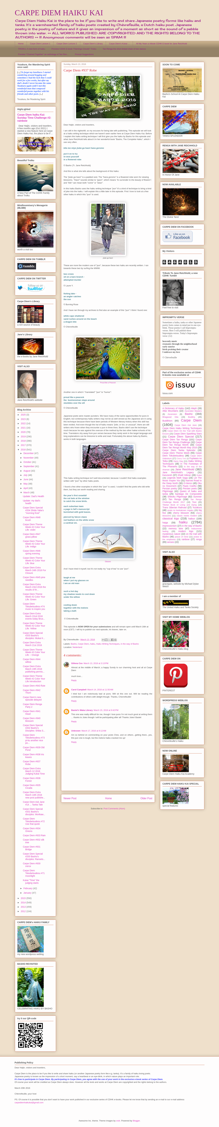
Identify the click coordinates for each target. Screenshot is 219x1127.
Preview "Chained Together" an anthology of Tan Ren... (43, 54)
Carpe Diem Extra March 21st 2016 (32, 643)
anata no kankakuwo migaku (180, 510)
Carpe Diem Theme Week (176, 453)
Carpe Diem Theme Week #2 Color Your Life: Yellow (34, 626)
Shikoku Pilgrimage (177, 496)
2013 (23, 907)
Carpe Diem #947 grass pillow (31, 535)
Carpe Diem (83, 644)
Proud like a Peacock (108, 383)
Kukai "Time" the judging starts (31, 881)
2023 (23, 419)
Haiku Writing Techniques (107, 644)
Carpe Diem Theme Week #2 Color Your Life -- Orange (34, 652)
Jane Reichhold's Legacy (178, 472)
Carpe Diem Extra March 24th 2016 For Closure (34, 570)
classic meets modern (187, 516)
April (26, 488)
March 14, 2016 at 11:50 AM (100, 689)
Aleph (194, 408)
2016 (23, 449)
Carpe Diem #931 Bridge (31, 848)
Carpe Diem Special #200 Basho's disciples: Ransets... (34, 856)
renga (199, 539)
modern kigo (185, 531)
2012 (23, 911)
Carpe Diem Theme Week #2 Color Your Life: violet (34, 527)
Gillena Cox (77, 663)
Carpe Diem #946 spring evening (31, 552)
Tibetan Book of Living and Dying (180, 505)
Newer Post (70, 798)
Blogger (136, 1121)
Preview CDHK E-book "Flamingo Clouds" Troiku (74, 49)
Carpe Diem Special (181, 436)
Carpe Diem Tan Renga (175, 439)
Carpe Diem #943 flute (34, 685)
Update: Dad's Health (33, 496)
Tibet (194, 502)
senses (170, 542)
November (28, 457)
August (27, 471)
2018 (23, 441)
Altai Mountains (170, 411)
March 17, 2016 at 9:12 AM (94, 731)
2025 (23, 414)
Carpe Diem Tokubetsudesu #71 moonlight (34, 873)
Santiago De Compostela (188, 494)
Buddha (191, 417)
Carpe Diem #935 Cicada (31, 786)
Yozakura (197, 507)
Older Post (146, 798)
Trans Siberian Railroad (175, 507)
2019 (23, 436)
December (28, 453)
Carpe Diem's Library (93, 43)
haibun (191, 518)
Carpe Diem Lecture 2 (67, 43)
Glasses (108, 561)
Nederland (77, 647)
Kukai (199, 475)
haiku (92, 644)
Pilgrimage (168, 491)
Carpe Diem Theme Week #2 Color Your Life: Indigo (34, 544)
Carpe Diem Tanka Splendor (179, 450)
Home (21, 43)
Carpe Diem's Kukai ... (119, 43)
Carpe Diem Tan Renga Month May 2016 (182, 446)
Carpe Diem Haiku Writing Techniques (182, 428)
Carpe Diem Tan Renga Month (182, 443)
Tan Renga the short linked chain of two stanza (124, 49)
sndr (118, 1121)
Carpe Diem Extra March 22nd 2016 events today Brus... (34, 616)
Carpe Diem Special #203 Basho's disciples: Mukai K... (34, 636)
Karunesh (167, 475)
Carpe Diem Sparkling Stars (188, 433)
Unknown (76, 731)
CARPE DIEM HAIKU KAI (59, 12)
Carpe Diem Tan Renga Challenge (182, 441)
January (27, 893)
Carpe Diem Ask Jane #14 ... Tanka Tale (33, 803)
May (25, 483)
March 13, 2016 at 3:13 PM (96, 663)
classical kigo (171, 518)
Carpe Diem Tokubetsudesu (182, 454)
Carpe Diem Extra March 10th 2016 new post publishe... (34, 795)
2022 (23, 423)
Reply (74, 680)
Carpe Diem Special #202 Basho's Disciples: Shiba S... (34, 728)
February (28, 888)
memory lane (176, 528)
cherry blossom (181, 513)
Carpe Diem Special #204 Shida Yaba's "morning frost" (33, 510)
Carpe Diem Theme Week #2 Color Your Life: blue (34, 561)
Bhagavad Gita (170, 417)
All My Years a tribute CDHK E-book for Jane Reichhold (161, 43)
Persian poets (190, 488)
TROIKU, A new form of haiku (31, 49)
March (26, 492)
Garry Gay (178, 461)
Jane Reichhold (184, 469)
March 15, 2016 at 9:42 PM (106, 710)
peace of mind (181, 537)
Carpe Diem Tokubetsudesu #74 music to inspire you (34, 606)
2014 (23, 902)
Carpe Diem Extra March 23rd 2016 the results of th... (34, 587)
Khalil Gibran (184, 475)
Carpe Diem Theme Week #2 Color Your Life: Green (34, 597)
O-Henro (187, 483)
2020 (23, 432)
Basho (74, 644)
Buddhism (167, 420)
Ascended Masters (193, 411)
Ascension (172, 414)
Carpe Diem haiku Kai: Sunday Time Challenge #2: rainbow (34, 117)
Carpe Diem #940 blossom (31, 719)
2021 (23, 427)
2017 (23, 445)
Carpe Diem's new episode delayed (32, 698)
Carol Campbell (78, 689)
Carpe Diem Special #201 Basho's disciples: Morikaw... (34, 812)
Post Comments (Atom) (114, 808)
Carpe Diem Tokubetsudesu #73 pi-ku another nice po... (34, 739)
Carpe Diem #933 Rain (34, 835)
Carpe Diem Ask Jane (186, 425)
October (27, 462)
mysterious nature (172, 534)
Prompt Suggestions (84, 54)
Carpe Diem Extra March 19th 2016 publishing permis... (34, 669)
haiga (165, 522)
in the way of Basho (130, 644)
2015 (23, 898)
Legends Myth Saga (177, 478)
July (25, 475)
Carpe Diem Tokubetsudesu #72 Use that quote (34, 821)
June (26, 479)
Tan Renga (175, 499)
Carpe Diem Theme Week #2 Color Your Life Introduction (34, 679)
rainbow (185, 539)
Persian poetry (170, 488)
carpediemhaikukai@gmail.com (29, 1102)
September (29, 466)
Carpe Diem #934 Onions (31, 829)
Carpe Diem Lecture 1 (40, 43)
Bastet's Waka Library (82, 710)
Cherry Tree (181, 458)
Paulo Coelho (190, 486)
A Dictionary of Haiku (173, 408)
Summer (197, 496)
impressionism (170, 526)
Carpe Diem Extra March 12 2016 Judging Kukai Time (34, 771)
